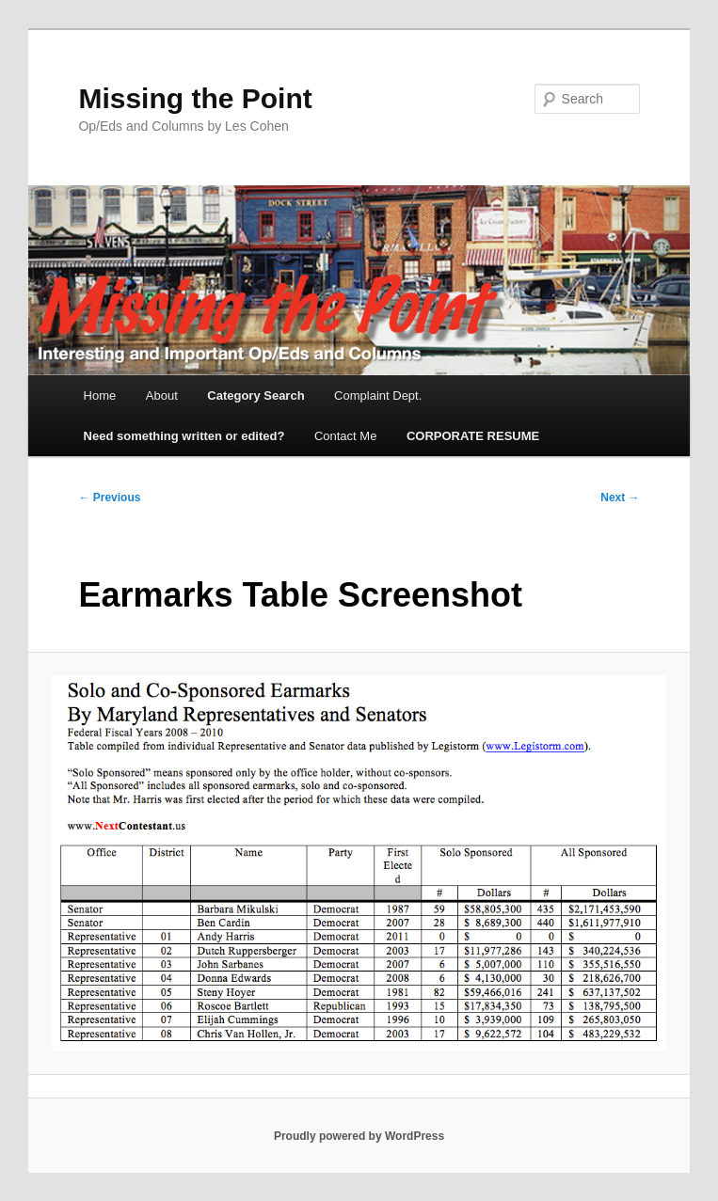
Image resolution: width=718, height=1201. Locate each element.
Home (100, 395)
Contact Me (345, 436)
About (162, 395)
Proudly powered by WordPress (359, 1136)
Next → (619, 497)
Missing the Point (194, 98)
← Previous (109, 497)
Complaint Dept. (378, 395)
